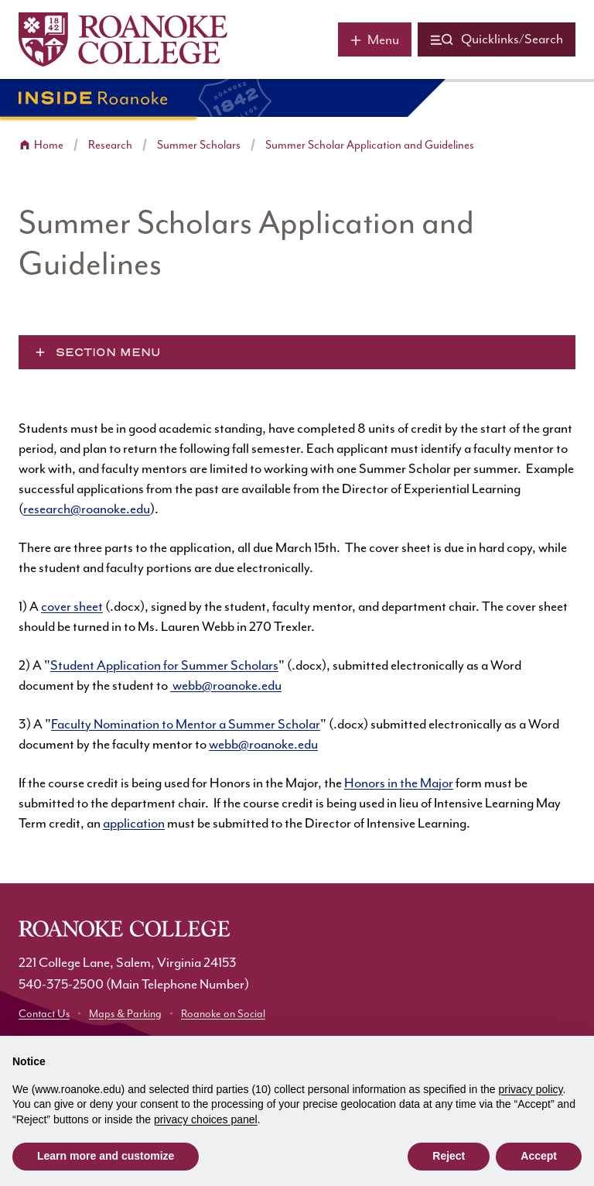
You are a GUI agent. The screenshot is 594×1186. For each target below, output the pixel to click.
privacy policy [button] (531, 1089)
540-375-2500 (61, 984)
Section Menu (108, 352)
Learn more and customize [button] (105, 1156)
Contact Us (44, 1014)
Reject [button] (448, 1156)
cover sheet (72, 607)
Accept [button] (539, 1156)
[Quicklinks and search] (496, 39)
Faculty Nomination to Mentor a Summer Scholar (185, 724)
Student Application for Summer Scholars (164, 666)
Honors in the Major (398, 783)
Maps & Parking (125, 1014)
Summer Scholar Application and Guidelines (369, 145)
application (134, 823)
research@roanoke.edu (86, 509)
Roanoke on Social (223, 1014)
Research (110, 145)
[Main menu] (374, 39)
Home (48, 145)
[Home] (123, 39)
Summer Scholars (199, 145)
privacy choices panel (206, 1119)
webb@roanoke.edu (226, 686)
